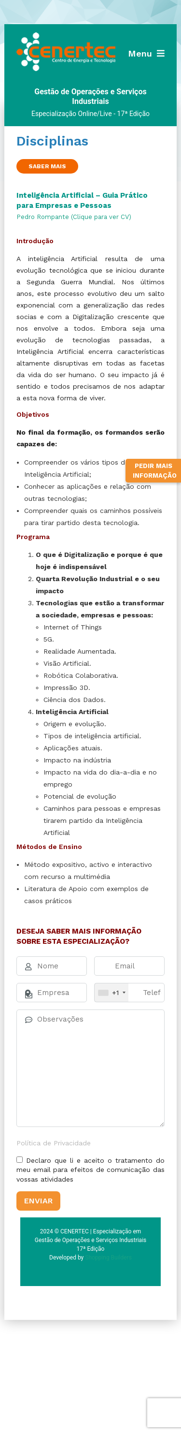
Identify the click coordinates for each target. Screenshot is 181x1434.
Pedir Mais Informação (155, 470)
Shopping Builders (108, 1257)
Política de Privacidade (53, 1143)
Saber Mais (47, 166)
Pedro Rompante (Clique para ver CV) (73, 216)
